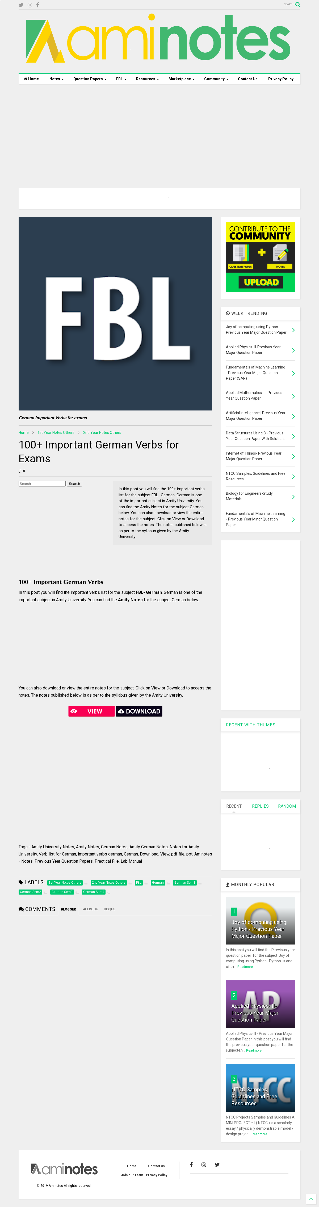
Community (216, 79)
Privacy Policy (280, 79)
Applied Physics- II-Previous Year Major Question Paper (255, 1013)
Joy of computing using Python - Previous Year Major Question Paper (258, 929)
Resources (147, 79)
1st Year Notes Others (55, 432)
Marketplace (182, 79)
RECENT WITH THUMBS (251, 724)
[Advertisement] (159, 129)
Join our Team (132, 1175)
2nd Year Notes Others (102, 432)
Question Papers (90, 79)
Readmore (245, 967)
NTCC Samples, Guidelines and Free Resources (254, 1096)
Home (31, 79)
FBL (121, 79)
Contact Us (248, 79)
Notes (56, 79)
